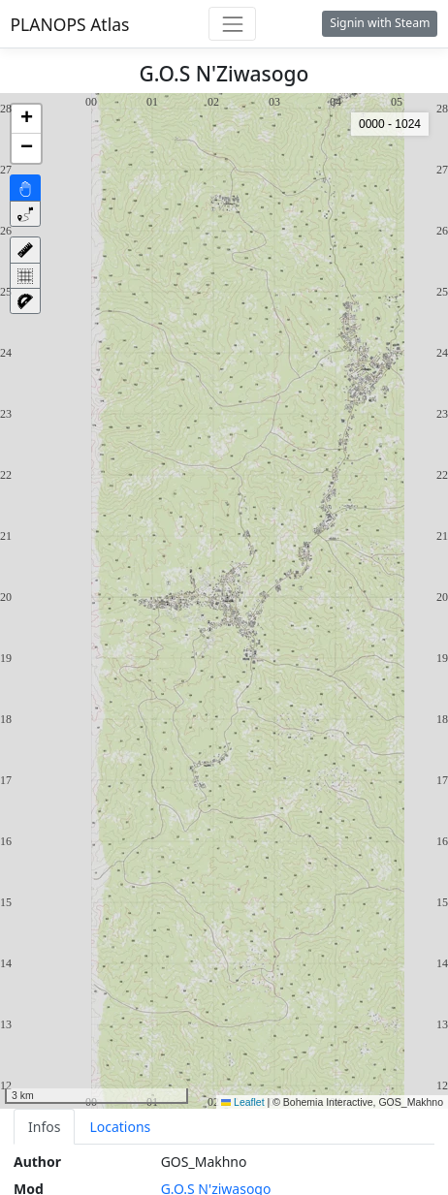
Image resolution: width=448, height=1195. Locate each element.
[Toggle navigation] (232, 24)
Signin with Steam (380, 23)
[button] (26, 119)
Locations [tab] (119, 1126)
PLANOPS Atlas (70, 24)
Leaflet (243, 1102)
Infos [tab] (44, 1126)
